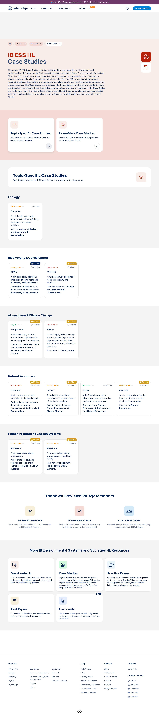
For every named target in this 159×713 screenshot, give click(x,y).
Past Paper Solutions (67, 2)
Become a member (142, 8)
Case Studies (52, 17)
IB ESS (19, 17)
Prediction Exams (94, 2)
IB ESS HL (34, 17)
